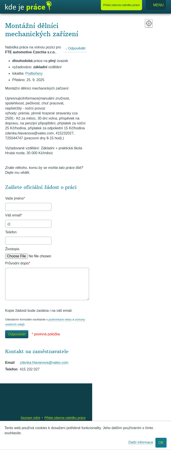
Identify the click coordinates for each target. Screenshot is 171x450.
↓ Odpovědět (75, 48)
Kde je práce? (28, 6)
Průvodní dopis (17, 263)
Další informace (140, 442)
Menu (156, 5)
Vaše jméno (15, 198)
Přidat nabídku (121, 5)
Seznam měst (30, 418)
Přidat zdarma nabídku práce (65, 418)
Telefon (11, 232)
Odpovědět (16, 334)
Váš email (13, 215)
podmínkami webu (60, 319)
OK (160, 442)
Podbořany (34, 73)
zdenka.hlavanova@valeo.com (44, 362)
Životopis (12, 249)
